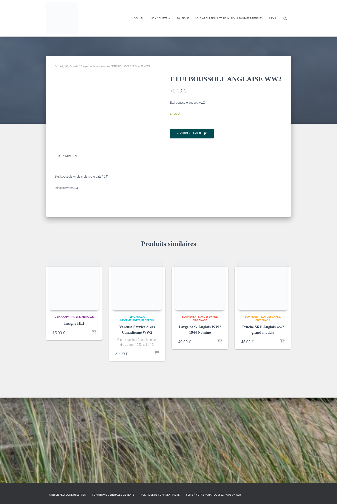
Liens (272, 18)
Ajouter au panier (189, 133)
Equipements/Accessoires (95, 66)
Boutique (182, 18)
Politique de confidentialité (160, 494)
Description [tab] (67, 241)
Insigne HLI (74, 409)
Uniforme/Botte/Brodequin (137, 405)
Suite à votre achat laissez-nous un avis (214, 494)
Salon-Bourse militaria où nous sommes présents (229, 18)
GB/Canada (71, 66)
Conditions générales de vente (113, 494)
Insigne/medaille (82, 402)
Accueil (139, 18)
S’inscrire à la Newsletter (67, 494)
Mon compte (160, 18)
